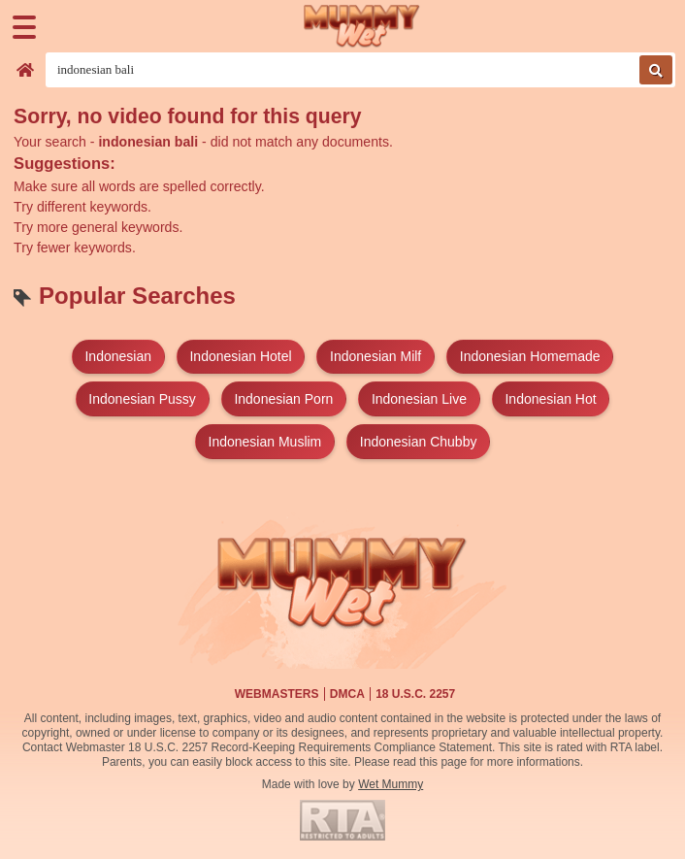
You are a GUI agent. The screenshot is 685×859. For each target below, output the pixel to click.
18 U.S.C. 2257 (415, 694)
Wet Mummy (390, 784)
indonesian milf (375, 356)
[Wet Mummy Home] (362, 27)
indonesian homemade (530, 356)
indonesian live (419, 399)
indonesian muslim (265, 441)
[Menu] (24, 27)
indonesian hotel (240, 356)
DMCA (347, 694)
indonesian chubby (418, 441)
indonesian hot (550, 399)
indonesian (117, 356)
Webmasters (277, 694)
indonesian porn (283, 399)
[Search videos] (360, 69)
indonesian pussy (142, 399)
